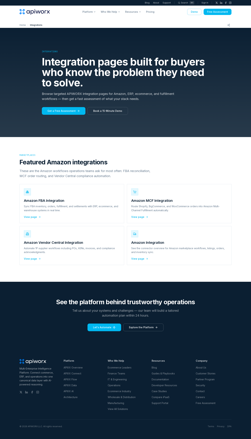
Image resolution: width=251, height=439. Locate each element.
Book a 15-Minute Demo (107, 110)
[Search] (186, 3)
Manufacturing (116, 403)
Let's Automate (104, 327)
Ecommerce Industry (119, 391)
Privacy (221, 426)
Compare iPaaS (160, 397)
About (156, 2)
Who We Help (110, 11)
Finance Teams (116, 373)
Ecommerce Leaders (119, 367)
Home (23, 25)
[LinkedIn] (221, 3)
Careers (200, 397)
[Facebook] (226, 3)
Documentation (160, 379)
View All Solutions (118, 408)
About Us (201, 367)
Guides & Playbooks (163, 373)
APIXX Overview (73, 367)
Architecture (71, 397)
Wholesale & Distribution (122, 397)
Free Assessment (217, 11)
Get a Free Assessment (63, 110)
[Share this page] (228, 25)
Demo (194, 11)
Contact (200, 391)
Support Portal (160, 403)
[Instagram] (230, 3)
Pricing (150, 11)
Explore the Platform (143, 327)
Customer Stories (205, 373)
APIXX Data (70, 385)
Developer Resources (164, 385)
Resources (133, 11)
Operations (114, 385)
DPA (229, 426)
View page (32, 216)
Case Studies (159, 391)
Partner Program (205, 379)
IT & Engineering (117, 379)
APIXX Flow (70, 379)
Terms (211, 426)
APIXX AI (69, 391)
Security (200, 385)
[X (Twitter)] (216, 3)
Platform (89, 11)
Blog (147, 2)
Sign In (204, 2)
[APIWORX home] (35, 12)
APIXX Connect (72, 373)
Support (167, 2)
